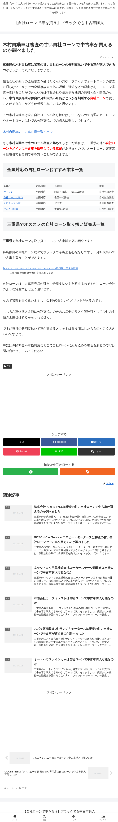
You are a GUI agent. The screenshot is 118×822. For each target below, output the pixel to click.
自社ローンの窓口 (13, 197)
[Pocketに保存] (21, 452)
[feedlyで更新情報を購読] (30, 471)
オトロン (8, 191)
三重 (7, 366)
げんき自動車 (10, 208)
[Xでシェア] (21, 442)
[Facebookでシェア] (59, 442)
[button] (96, 452)
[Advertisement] (59, 401)
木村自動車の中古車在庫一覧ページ (28, 132)
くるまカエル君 (11, 203)
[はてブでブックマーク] (96, 442)
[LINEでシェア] (59, 452)
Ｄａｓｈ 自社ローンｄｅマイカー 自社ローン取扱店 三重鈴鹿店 (40, 268)
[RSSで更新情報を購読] (87, 471)
